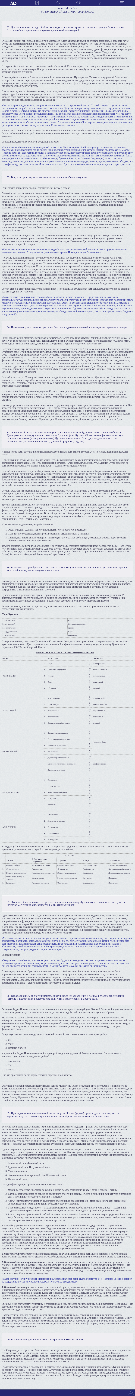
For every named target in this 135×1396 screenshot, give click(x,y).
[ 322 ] (131, 530)
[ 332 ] (131, 1315)
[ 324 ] (131, 653)
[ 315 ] (131, 142)
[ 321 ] (131, 471)
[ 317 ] (131, 258)
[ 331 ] (131, 1254)
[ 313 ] (131, 17)
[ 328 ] (131, 1081)
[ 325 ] (131, 895)
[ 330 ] (131, 1190)
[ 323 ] (131, 607)
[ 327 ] (131, 989)
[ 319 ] (131, 378)
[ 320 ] (131, 425)
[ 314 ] (131, 92)
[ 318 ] (131, 320)
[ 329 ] (131, 1150)
